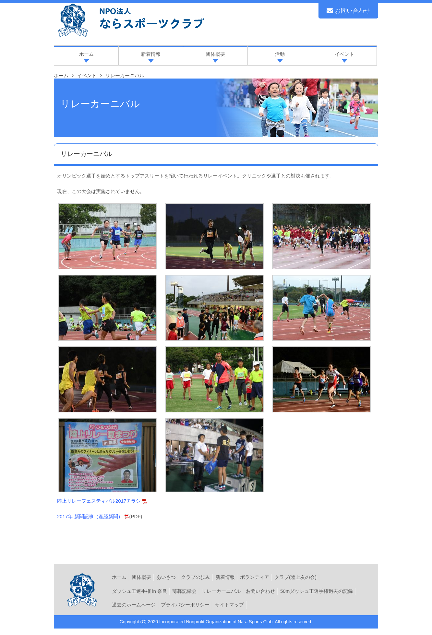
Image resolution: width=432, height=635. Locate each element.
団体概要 (141, 577)
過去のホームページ (134, 604)
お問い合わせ (348, 10)
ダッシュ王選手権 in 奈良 (139, 591)
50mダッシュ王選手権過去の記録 (316, 591)
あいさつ (166, 577)
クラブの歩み (195, 577)
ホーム (119, 577)
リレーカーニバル (221, 591)
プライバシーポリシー (185, 604)
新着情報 (225, 577)
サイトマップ (229, 604)
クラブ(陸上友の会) (295, 577)
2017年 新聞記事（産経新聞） (90, 516)
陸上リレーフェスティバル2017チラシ (99, 501)
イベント (87, 75)
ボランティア (254, 577)
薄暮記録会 (184, 591)
